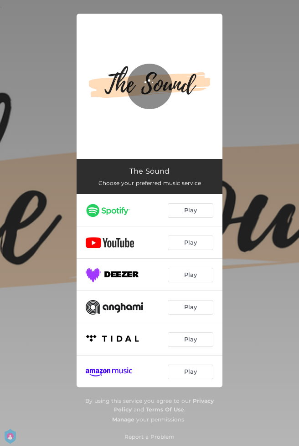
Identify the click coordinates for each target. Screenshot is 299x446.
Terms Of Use (165, 409)
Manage (123, 419)
